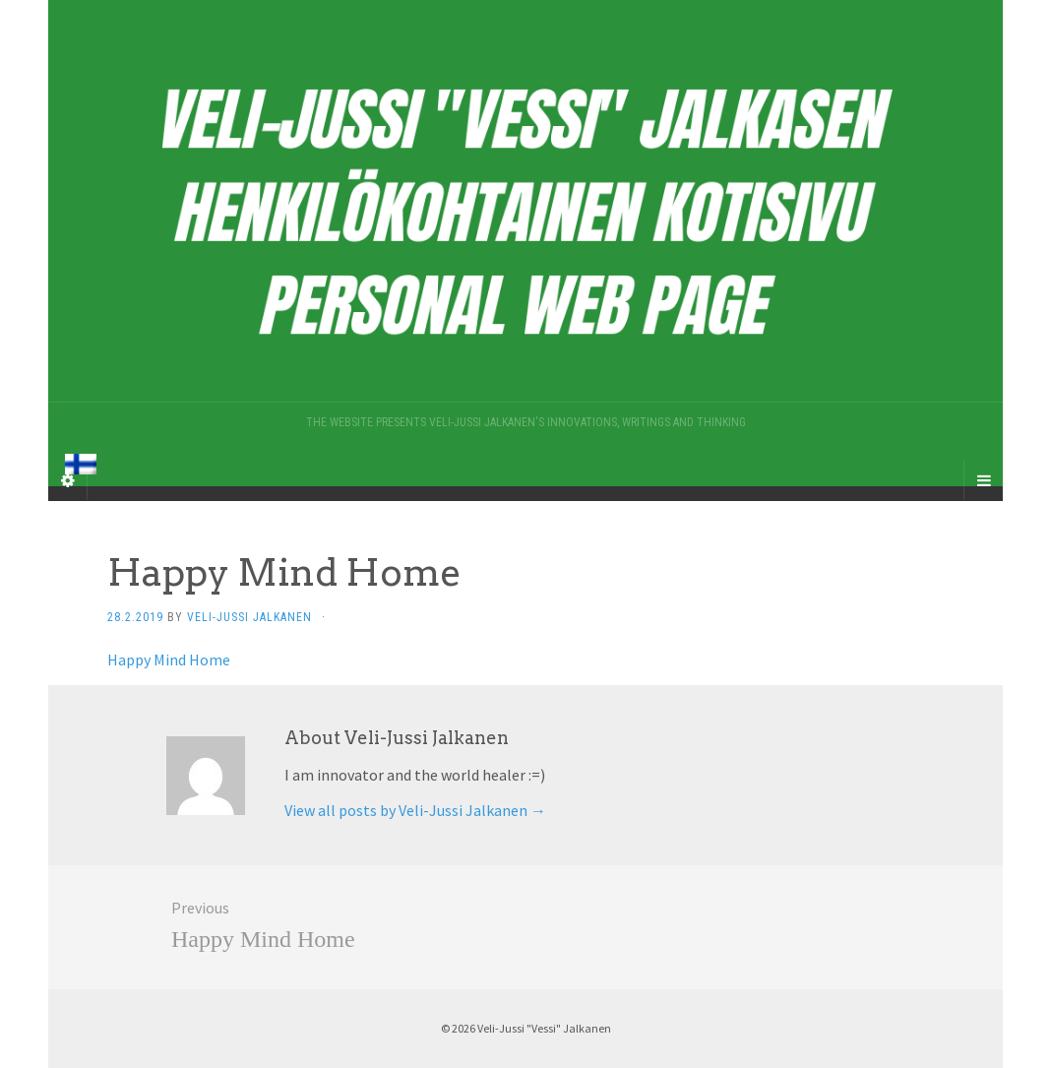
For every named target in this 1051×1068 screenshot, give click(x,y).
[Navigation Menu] (983, 480)
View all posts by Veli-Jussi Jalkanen (415, 810)
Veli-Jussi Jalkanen (249, 617)
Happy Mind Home (168, 659)
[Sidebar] (68, 480)
